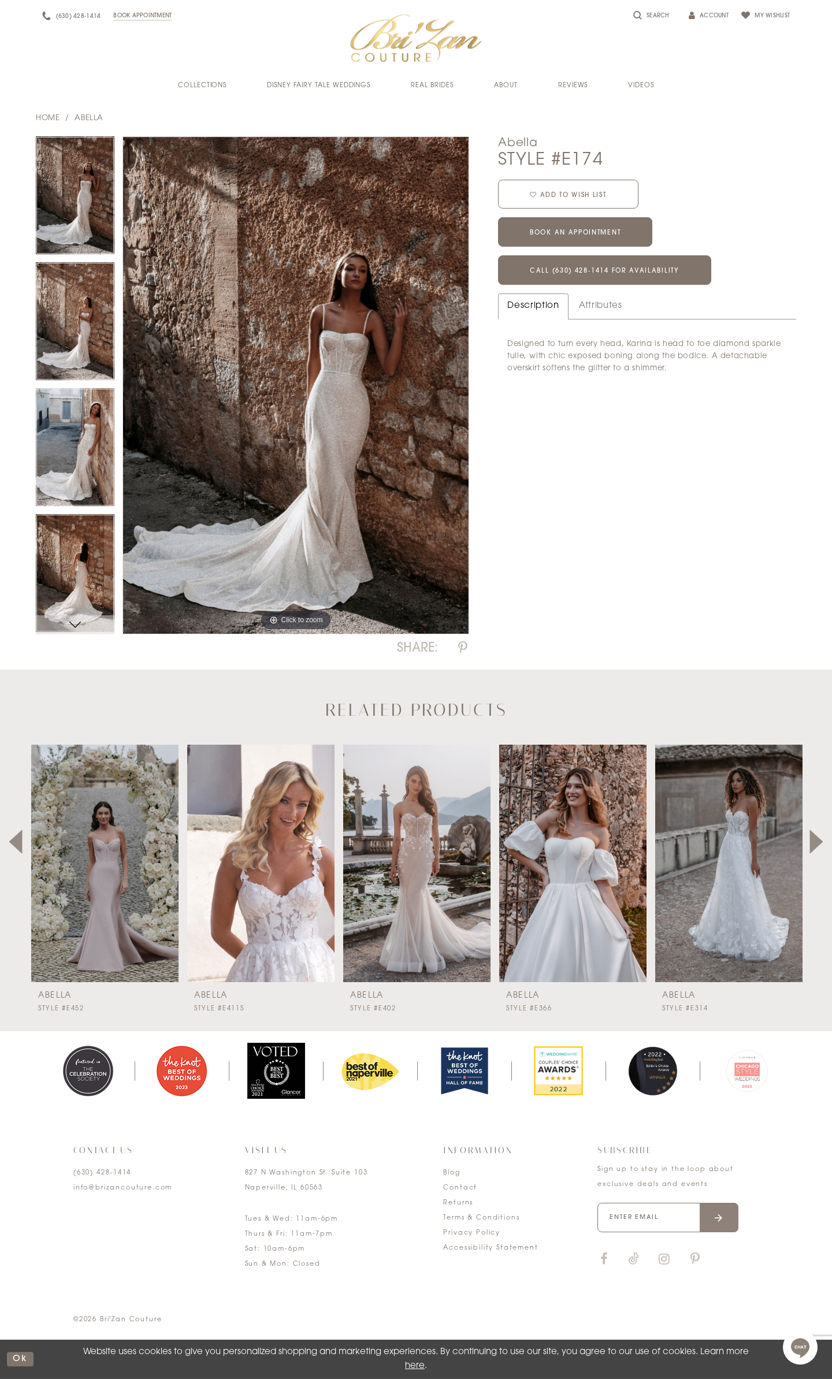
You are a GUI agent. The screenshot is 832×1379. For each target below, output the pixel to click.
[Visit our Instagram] (664, 1259)
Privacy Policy (471, 1233)
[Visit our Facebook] (603, 1259)
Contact (460, 1188)
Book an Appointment (575, 234)
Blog (451, 1173)
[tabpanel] (75, 199)
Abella (89, 118)
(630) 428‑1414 (102, 1173)
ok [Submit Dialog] (20, 1359)
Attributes (600, 306)
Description (533, 306)
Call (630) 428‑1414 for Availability (604, 272)
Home (48, 118)
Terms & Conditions (481, 1218)
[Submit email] (719, 1217)
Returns (458, 1203)
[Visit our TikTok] (634, 1260)
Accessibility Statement (490, 1248)
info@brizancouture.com (122, 1188)
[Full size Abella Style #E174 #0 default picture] (296, 385)
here (415, 1366)
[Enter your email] (667, 1217)
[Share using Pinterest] (462, 648)
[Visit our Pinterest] (695, 1259)
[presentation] (105, 863)
